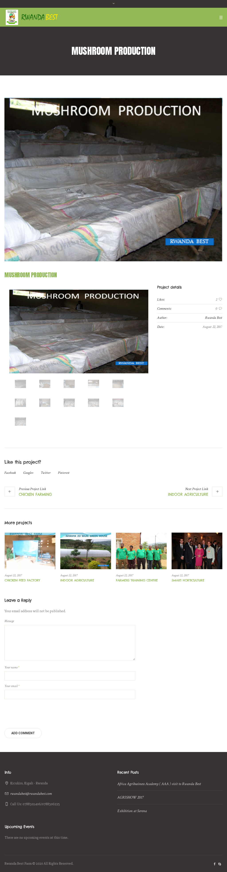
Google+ (28, 472)
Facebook (10, 472)
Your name (11, 667)
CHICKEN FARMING (35, 494)
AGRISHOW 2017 (130, 797)
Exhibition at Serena (132, 810)
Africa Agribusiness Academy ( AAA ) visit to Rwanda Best (159, 783)
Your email (12, 686)
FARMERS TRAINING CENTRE (137, 580)
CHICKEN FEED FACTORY (22, 580)
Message (9, 621)
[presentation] (38, 712)
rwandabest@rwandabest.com (31, 793)
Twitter (46, 472)
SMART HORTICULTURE (188, 580)
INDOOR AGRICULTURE (188, 494)
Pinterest (63, 472)
